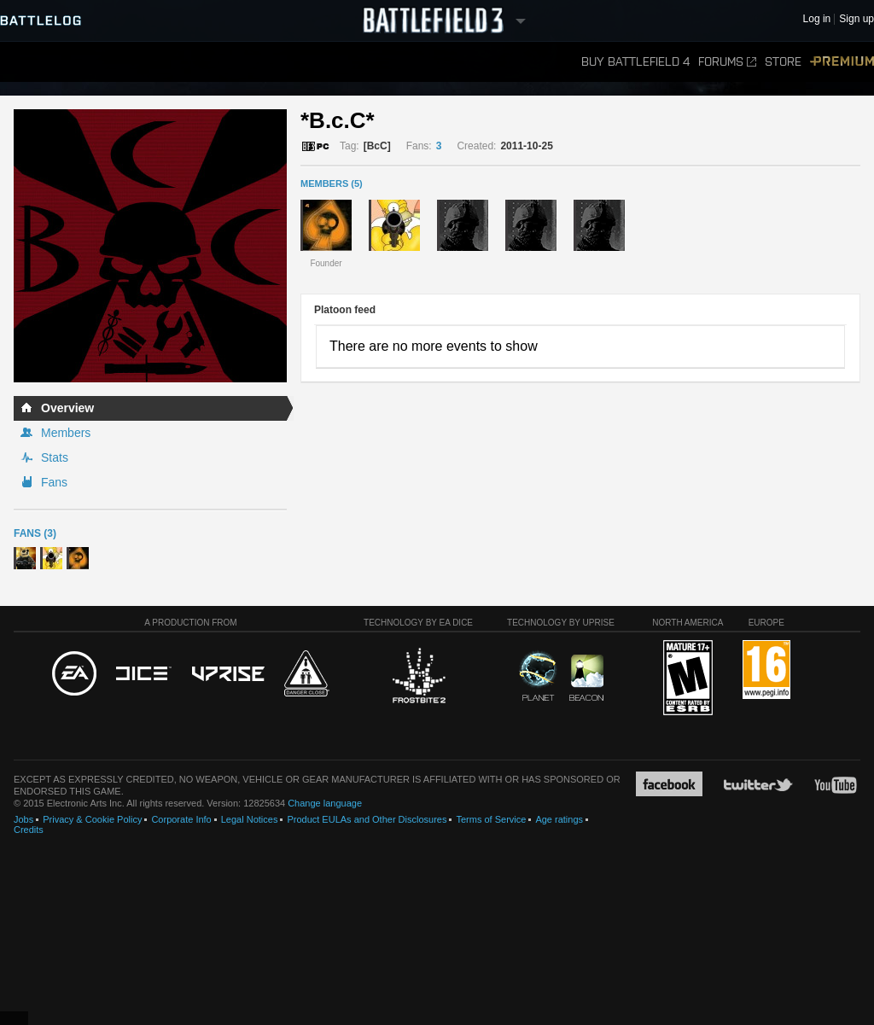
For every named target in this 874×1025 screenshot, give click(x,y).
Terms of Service (491, 819)
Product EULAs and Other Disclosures (366, 819)
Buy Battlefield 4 (635, 62)
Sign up (856, 19)
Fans (54, 482)
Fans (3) (35, 533)
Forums (727, 62)
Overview (67, 408)
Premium (842, 62)
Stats (54, 457)
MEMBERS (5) (331, 183)
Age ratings (559, 819)
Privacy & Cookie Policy (92, 819)
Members (65, 433)
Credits (29, 829)
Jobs (23, 819)
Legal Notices (249, 819)
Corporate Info (181, 819)
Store (783, 62)
